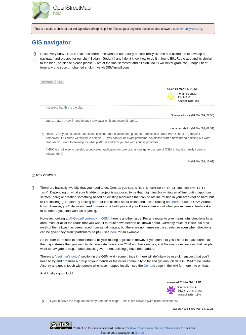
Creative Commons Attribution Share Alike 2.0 (155, 328)
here (95, 202)
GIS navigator (51, 42)
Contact (149, 265)
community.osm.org (189, 29)
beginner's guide (67, 256)
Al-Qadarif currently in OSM (89, 218)
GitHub (140, 333)
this (66, 107)
